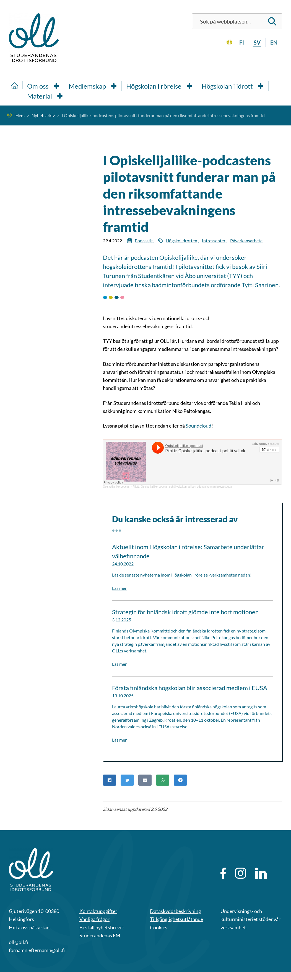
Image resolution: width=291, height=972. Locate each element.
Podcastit (144, 240)
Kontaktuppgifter (98, 911)
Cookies (158, 927)
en (273, 42)
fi (241, 42)
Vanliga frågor (94, 919)
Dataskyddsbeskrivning (175, 911)
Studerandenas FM (99, 935)
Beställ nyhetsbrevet (101, 927)
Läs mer (119, 588)
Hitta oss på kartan (29, 927)
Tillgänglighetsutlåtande (176, 919)
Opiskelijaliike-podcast (116, 486)
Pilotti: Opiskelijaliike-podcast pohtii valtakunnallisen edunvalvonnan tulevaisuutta (182, 486)
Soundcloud (198, 426)
